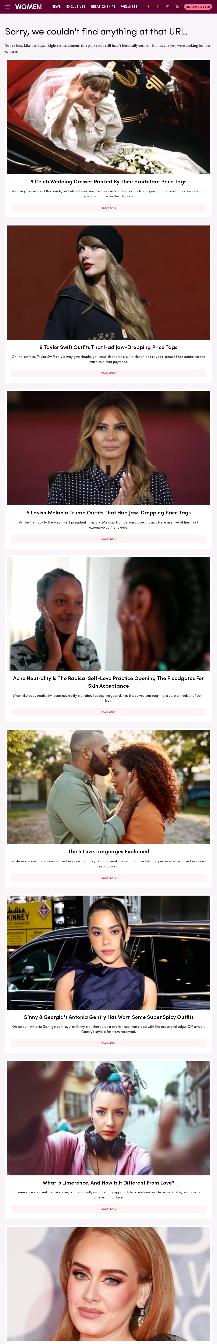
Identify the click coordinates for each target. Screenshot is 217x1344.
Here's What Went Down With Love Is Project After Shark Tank (38, 481)
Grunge (103, 1304)
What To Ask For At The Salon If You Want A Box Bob (179, 594)
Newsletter (198, 6)
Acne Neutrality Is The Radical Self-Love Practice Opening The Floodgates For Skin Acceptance (38, 239)
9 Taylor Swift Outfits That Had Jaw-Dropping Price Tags (108, 110)
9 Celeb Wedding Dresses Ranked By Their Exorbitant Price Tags (37, 113)
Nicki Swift (173, 1304)
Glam (89, 1304)
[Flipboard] (168, 7)
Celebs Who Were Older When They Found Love (108, 832)
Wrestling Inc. (108, 1309)
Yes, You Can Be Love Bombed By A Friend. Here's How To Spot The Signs (179, 836)
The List (191, 1304)
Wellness (129, 7)
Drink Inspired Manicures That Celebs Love (108, 477)
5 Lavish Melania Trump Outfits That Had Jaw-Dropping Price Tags (179, 113)
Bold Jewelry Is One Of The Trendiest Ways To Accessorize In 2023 (38, 594)
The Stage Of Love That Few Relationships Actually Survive (38, 948)
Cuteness (73, 1304)
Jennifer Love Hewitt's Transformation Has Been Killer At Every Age (38, 714)
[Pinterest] (158, 7)
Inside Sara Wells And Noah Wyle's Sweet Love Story (179, 710)
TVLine (56, 1304)
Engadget (22, 1304)
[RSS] (177, 7)
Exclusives (75, 7)
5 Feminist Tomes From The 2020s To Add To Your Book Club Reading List (179, 1061)
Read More (38, 166)
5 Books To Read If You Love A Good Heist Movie (179, 1187)
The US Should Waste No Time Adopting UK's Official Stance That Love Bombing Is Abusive (108, 1065)
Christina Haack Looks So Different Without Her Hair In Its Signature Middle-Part (179, 359)
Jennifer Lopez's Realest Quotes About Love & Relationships (179, 477)
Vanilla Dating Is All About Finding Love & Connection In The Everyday (108, 1190)
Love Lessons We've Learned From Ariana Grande (38, 1187)
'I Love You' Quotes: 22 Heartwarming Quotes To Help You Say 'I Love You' (38, 1061)
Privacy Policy (125, 1276)
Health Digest (124, 1304)
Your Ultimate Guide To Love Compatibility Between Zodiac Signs (108, 710)
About (84, 1276)
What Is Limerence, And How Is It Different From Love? (37, 356)
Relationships (103, 7)
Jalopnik (40, 1304)
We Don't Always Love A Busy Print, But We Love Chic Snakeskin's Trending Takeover (108, 597)
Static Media (83, 1284)
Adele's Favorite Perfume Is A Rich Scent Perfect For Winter (108, 356)
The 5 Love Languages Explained (108, 228)
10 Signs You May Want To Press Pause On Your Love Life (179, 948)
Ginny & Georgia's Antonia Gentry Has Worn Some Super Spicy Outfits (179, 235)
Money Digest (150, 1304)
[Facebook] (148, 7)
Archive (101, 1276)
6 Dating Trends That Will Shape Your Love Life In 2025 (38, 832)
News (56, 7)
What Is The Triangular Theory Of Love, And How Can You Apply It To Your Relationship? (108, 952)
